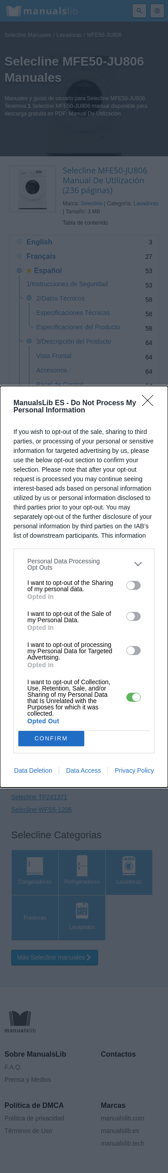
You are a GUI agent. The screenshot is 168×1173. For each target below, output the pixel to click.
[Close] (150, 403)
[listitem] (84, 564)
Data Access (83, 770)
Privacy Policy (134, 770)
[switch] (133, 585)
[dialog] (84, 587)
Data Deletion (33, 770)
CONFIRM (51, 738)
